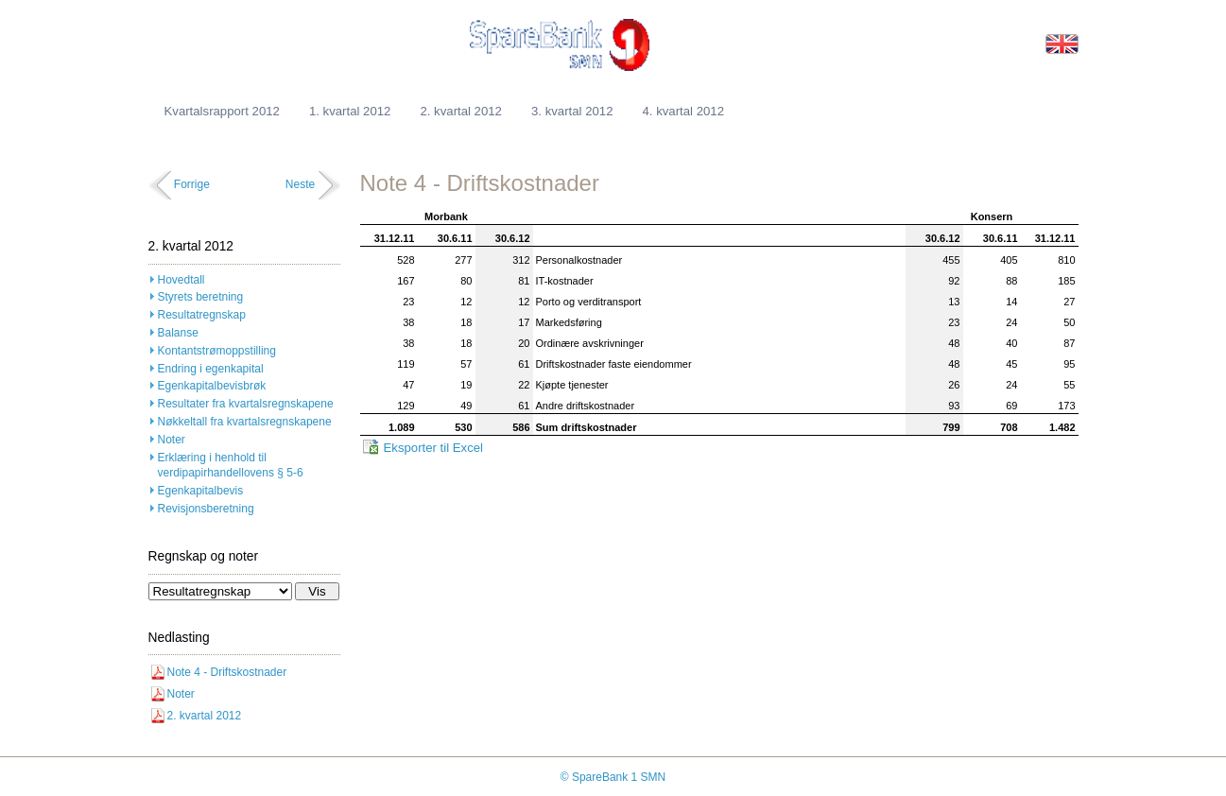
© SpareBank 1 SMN (613, 777)
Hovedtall (181, 279)
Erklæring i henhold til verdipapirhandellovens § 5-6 (230, 465)
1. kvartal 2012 (350, 111)
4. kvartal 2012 (683, 111)
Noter (171, 439)
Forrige (192, 184)
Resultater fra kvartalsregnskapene (246, 403)
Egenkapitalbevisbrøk (212, 385)
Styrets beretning (201, 296)
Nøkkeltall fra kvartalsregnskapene (245, 421)
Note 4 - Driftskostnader (227, 672)
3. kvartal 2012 (572, 111)
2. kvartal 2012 (461, 111)
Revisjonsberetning (206, 508)
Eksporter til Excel (434, 448)
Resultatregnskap (202, 314)
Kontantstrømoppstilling (217, 350)
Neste (300, 184)
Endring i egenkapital (211, 368)
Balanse (178, 332)
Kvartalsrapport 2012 (222, 111)
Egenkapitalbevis (201, 490)
